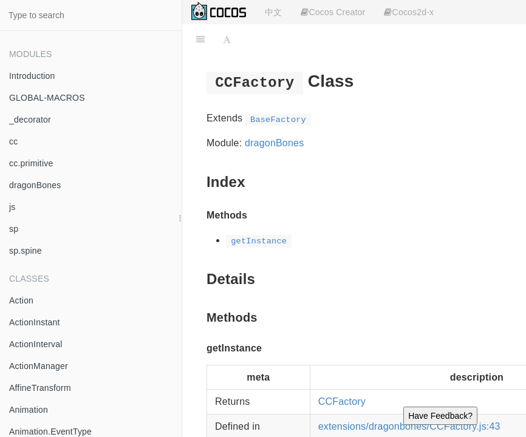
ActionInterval (36, 344)
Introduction (32, 76)
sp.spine (25, 251)
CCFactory (342, 401)
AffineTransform (40, 388)
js (12, 207)
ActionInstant (34, 322)
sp (13, 229)
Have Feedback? (440, 416)
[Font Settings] (227, 39)
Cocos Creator (333, 12)
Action (21, 300)
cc (13, 141)
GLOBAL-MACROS (47, 98)
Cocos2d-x (409, 12)
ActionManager (38, 366)
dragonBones (35, 185)
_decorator (30, 119)
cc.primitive (31, 163)
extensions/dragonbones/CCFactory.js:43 (409, 426)
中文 (273, 12)
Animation (28, 410)
